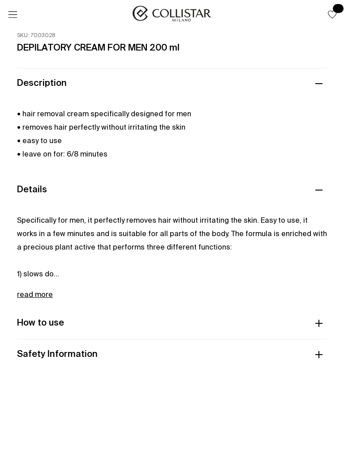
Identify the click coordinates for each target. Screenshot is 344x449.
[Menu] (13, 15)
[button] (332, 14)
